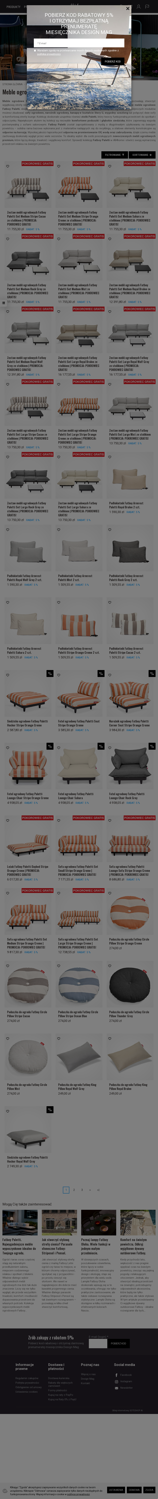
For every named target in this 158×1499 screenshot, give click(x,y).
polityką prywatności (49, 54)
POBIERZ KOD (113, 61)
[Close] (128, 8)
